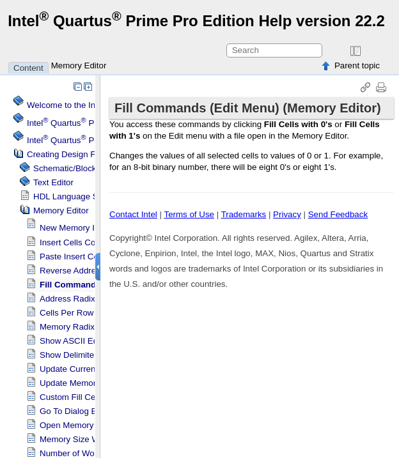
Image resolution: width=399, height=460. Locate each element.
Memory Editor (79, 65)
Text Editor (53, 182)
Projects (85, 140)
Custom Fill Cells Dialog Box (93, 397)
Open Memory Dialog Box (88, 425)
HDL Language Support (78, 196)
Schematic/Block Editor (77, 168)
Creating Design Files (67, 154)
